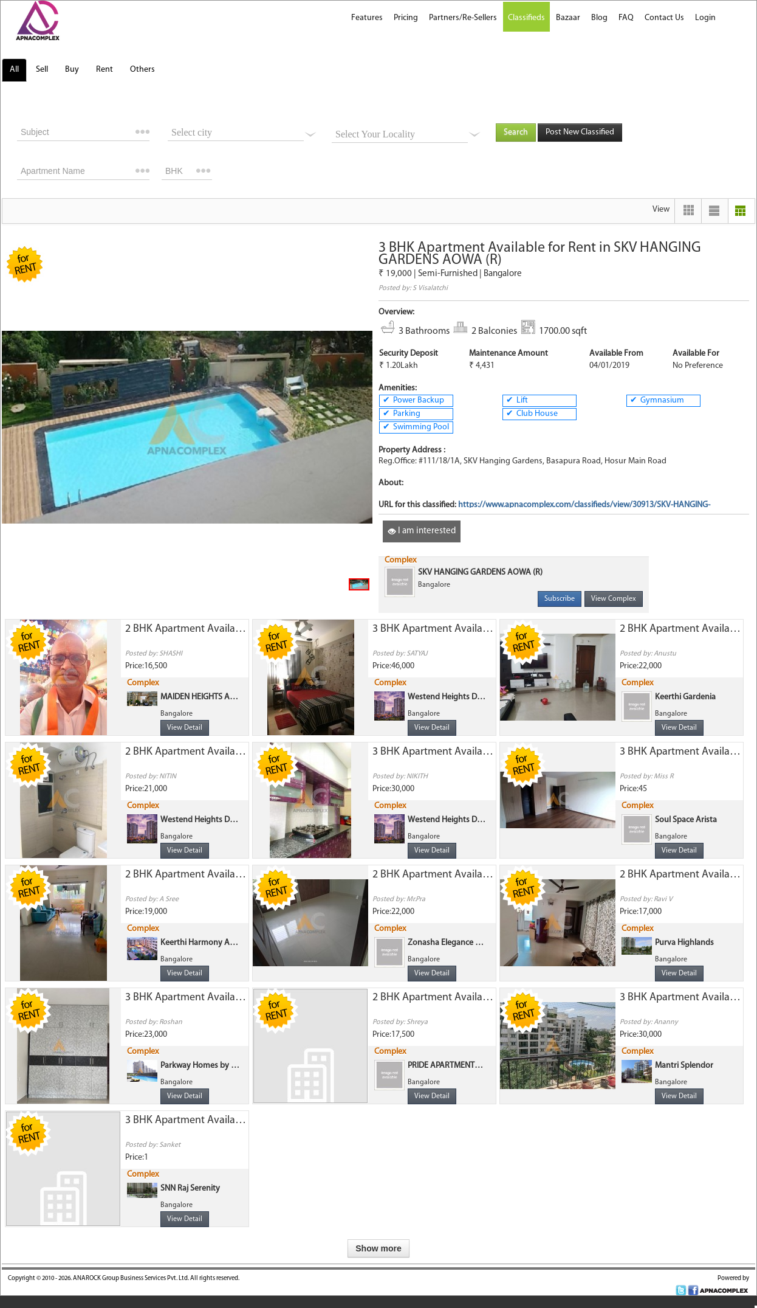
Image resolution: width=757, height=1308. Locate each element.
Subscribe (559, 599)
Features (367, 17)
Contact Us (664, 17)
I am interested (422, 531)
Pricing (406, 17)
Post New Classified (580, 132)
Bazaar (568, 17)
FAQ (626, 17)
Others (142, 69)
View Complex (613, 599)
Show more (378, 1248)
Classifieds (526, 17)
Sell (42, 69)
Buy (72, 69)
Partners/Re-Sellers (463, 17)
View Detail (184, 728)
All (14, 69)
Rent (104, 69)
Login (705, 17)
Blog (599, 17)
